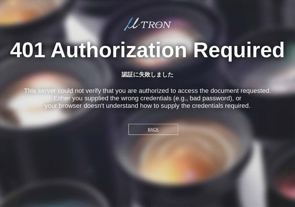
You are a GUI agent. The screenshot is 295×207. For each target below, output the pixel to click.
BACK (153, 129)
